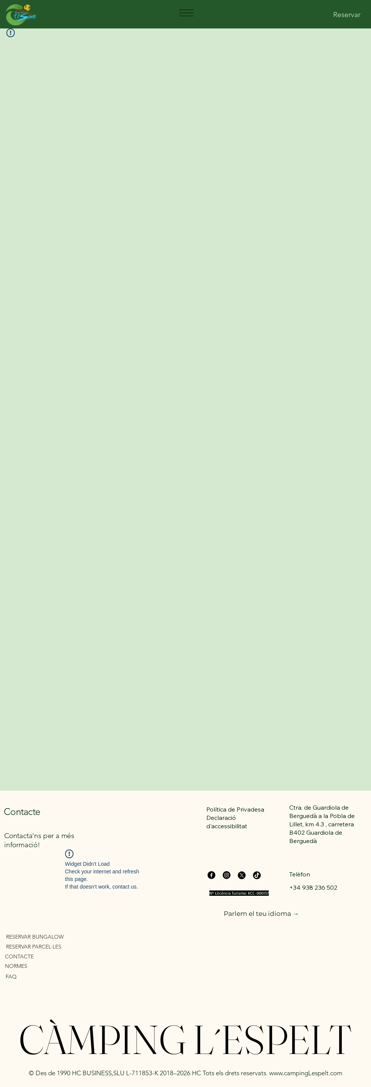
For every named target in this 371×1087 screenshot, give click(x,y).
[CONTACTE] (48, 956)
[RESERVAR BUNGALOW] (49, 936)
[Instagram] (226, 875)
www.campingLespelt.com (305, 1073)
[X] (241, 875)
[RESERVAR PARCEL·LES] (49, 946)
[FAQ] (42, 976)
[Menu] (185, 13)
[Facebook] (211, 875)
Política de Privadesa (235, 809)
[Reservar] (347, 15)
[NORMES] (48, 966)
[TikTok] (257, 875)
